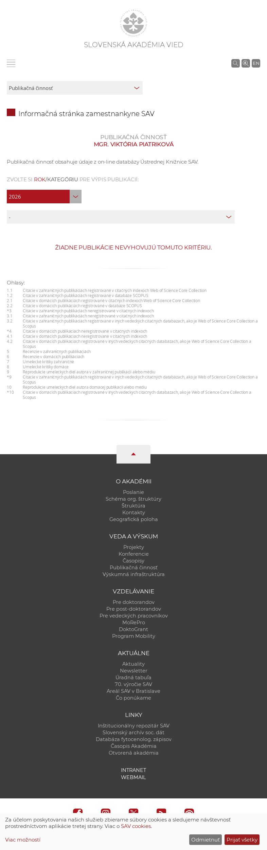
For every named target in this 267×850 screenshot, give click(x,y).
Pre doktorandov (134, 602)
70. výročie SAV (133, 684)
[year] (44, 196)
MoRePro (133, 623)
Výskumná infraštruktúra (134, 574)
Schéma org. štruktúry (133, 499)
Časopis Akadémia (134, 746)
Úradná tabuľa (133, 678)
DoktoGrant (133, 629)
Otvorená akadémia (134, 753)
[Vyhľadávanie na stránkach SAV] (235, 63)
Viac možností (22, 839)
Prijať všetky (242, 839)
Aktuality (133, 664)
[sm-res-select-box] (75, 88)
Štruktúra (133, 506)
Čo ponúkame (133, 698)
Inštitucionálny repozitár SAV (134, 726)
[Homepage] (133, 23)
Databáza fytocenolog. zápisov (134, 739)
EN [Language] (256, 63)
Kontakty (133, 513)
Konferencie (134, 554)
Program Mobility (133, 636)
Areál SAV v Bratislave (133, 691)
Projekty (133, 547)
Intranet (133, 770)
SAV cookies (136, 826)
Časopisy (133, 561)
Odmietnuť (205, 839)
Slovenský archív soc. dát (133, 732)
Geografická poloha (133, 519)
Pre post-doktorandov (133, 609)
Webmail (133, 777)
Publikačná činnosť (134, 568)
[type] (121, 217)
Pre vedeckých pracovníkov (134, 616)
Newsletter (133, 671)
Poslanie (133, 492)
